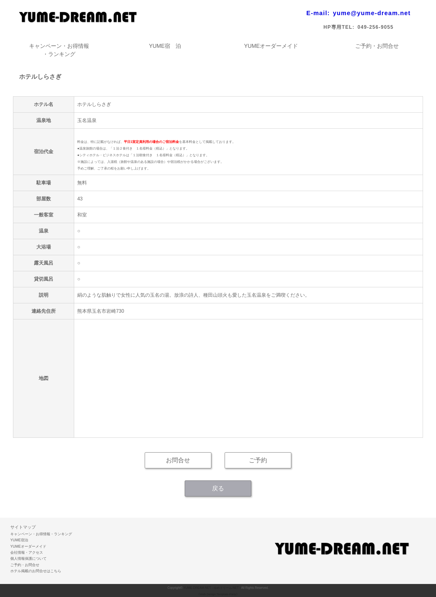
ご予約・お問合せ (377, 46)
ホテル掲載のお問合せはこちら (35, 571)
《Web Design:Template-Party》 (218, 594)
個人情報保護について (28, 558)
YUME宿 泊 (165, 46)
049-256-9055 (376, 27)
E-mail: (318, 13)
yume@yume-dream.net (372, 13)
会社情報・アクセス (26, 552)
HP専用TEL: (339, 27)
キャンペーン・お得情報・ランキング (59, 46)
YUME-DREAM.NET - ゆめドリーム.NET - (212, 587)
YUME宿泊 (19, 540)
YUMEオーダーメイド (271, 46)
